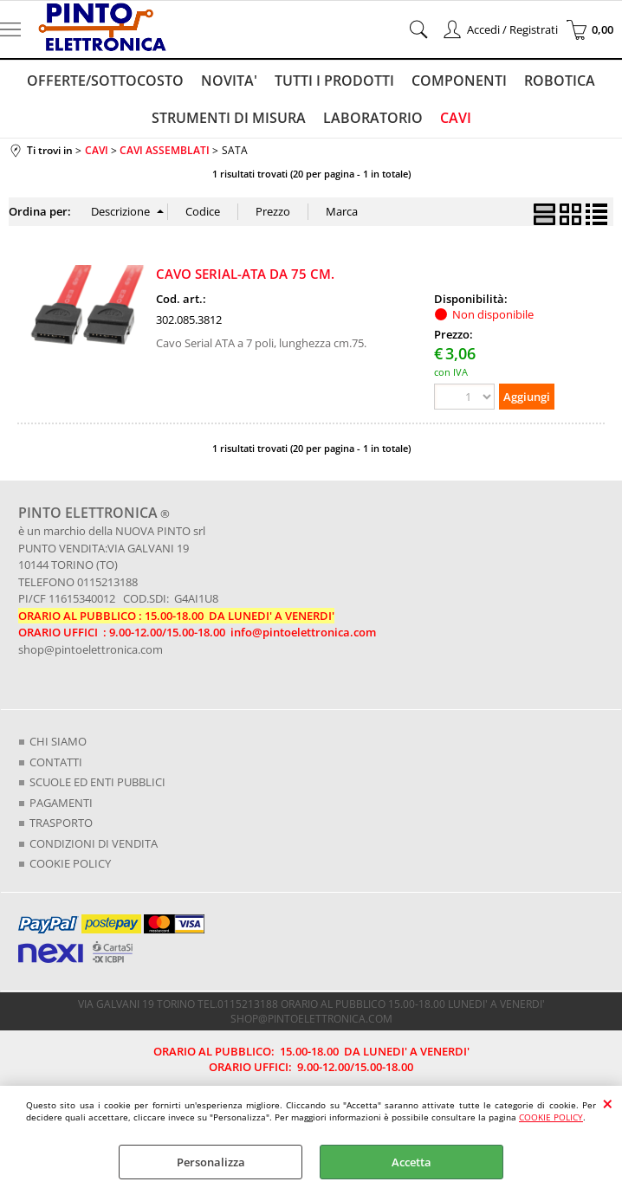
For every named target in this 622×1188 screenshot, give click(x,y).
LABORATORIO (373, 117)
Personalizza (211, 1162)
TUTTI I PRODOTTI (334, 80)
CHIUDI (607, 1103)
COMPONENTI (459, 80)
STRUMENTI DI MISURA (229, 117)
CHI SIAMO (58, 741)
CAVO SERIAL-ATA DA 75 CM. (245, 273)
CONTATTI (55, 762)
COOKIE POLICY (551, 1117)
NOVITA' (229, 80)
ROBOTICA (559, 80)
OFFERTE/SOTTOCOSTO (105, 80)
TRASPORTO (61, 822)
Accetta (411, 1162)
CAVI (455, 117)
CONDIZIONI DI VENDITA (93, 843)
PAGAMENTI (61, 802)
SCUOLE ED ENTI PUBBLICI (97, 782)
